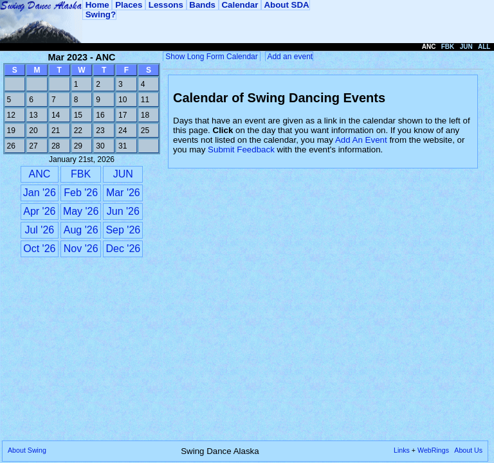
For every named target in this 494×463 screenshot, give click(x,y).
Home (97, 5)
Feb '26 (81, 192)
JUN (123, 173)
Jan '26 (39, 192)
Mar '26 (123, 192)
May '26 (81, 211)
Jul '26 (39, 229)
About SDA (285, 5)
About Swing (27, 450)
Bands (202, 5)
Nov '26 (81, 248)
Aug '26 (81, 229)
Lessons (165, 5)
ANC (39, 173)
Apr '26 (39, 211)
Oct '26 (39, 248)
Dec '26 (122, 248)
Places (129, 5)
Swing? (99, 14)
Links (402, 450)
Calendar (240, 5)
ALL (484, 46)
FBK (81, 173)
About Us (468, 450)
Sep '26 (122, 229)
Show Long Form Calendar (211, 56)
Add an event (289, 56)
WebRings (433, 450)
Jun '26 (123, 211)
